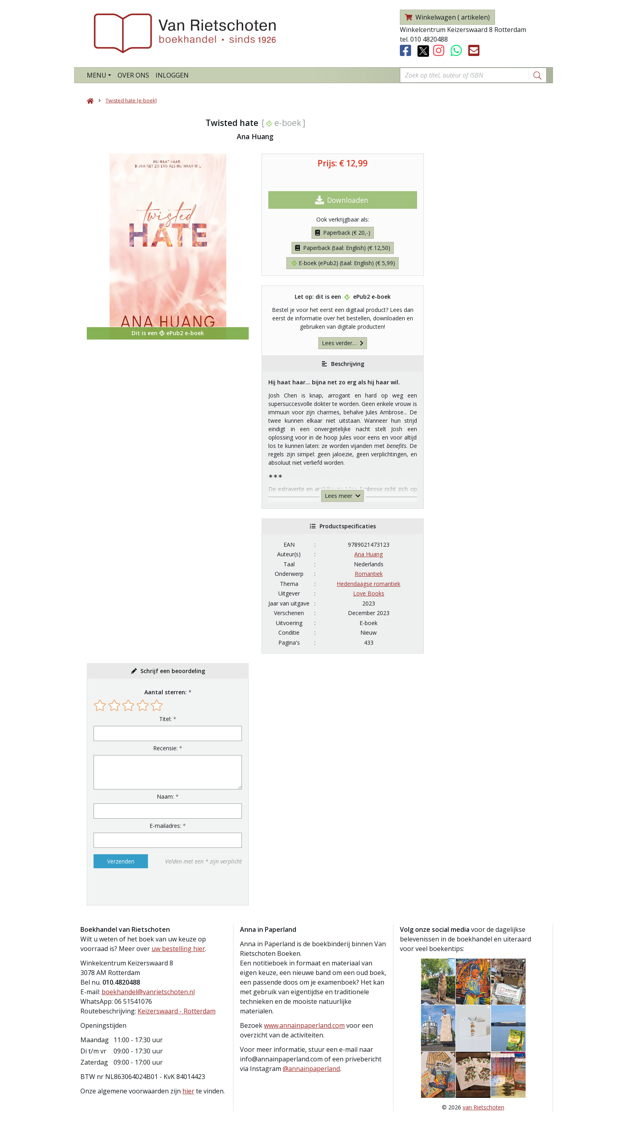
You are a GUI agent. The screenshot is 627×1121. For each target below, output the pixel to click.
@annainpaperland (311, 1068)
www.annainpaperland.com (304, 1025)
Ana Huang (368, 554)
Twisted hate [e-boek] (131, 100)
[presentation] (145, 887)
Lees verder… (342, 343)
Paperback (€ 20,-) (342, 232)
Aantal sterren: (165, 692)
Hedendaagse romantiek (368, 583)
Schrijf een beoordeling (172, 671)
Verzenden (120, 861)
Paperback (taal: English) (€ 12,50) (342, 248)
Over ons (133, 75)
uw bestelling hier (178, 948)
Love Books (368, 593)
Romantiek (369, 573)
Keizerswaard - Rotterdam (177, 1011)
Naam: (165, 796)
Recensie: (165, 748)
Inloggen (172, 75)
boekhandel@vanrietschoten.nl (148, 991)
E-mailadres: (165, 825)
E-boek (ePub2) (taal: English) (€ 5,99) (343, 263)
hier (188, 1091)
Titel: (165, 719)
